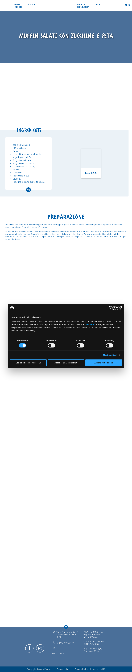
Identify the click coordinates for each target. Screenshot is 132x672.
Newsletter (83, 7)
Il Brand (32, 4)
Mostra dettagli (110, 355)
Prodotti (18, 7)
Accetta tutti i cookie (103, 363)
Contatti (98, 4)
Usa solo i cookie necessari (28, 363)
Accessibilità (99, 669)
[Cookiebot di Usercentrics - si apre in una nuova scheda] (111, 308)
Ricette (81, 4)
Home (17, 4)
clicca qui (89, 324)
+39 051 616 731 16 (65, 642)
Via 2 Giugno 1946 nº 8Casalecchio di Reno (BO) (67, 634)
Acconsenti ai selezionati (66, 363)
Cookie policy (63, 669)
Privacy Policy (81, 669)
